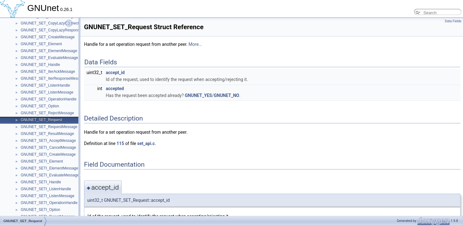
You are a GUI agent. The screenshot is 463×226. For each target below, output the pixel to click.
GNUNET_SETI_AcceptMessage (48, 140)
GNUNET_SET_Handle (40, 64)
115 (120, 143)
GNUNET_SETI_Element (42, 161)
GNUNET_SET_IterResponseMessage (53, 78)
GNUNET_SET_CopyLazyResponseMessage (59, 30)
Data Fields (453, 21)
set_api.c (146, 143)
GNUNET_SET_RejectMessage (47, 113)
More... (195, 44)
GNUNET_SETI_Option (40, 209)
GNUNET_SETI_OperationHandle (49, 203)
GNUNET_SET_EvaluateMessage (49, 58)
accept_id (115, 72)
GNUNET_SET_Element (41, 44)
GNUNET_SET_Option (40, 106)
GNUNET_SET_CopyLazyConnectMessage (57, 23)
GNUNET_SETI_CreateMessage (48, 154)
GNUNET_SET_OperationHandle (48, 99)
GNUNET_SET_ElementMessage (49, 51)
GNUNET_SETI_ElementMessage (49, 168)
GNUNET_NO (226, 95)
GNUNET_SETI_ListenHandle (46, 189)
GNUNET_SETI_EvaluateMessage (50, 175)
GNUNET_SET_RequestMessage (49, 127)
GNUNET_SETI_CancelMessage (48, 147)
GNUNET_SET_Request (41, 120)
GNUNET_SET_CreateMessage (48, 37)
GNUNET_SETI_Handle (41, 182)
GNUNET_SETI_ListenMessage (47, 196)
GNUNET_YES (198, 95)
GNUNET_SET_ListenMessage (47, 92)
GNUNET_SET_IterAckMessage (48, 71)
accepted (115, 88)
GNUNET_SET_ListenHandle (45, 85)
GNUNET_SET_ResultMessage (47, 134)
